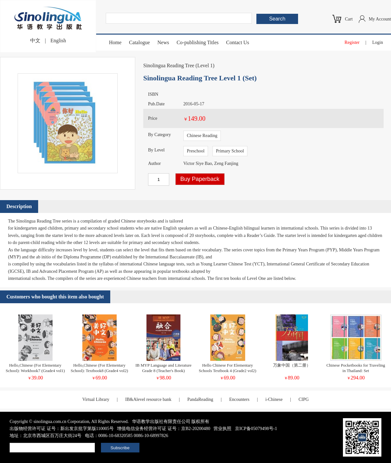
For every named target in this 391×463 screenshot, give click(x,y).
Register (352, 42)
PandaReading (200, 399)
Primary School (230, 151)
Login (377, 42)
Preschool (195, 151)
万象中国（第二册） (292, 365)
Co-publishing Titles (198, 42)
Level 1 (204, 65)
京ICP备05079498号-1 (256, 428)
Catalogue (139, 42)
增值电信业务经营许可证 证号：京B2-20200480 (163, 428)
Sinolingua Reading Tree (168, 65)
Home (115, 42)
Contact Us (237, 42)
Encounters (239, 399)
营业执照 (222, 428)
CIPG (303, 399)
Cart (349, 19)
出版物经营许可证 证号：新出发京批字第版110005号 (62, 428)
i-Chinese (274, 399)
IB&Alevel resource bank (148, 399)
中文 (35, 40)
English (58, 40)
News (163, 42)
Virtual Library (95, 399)
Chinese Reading (202, 135)
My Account (380, 19)
